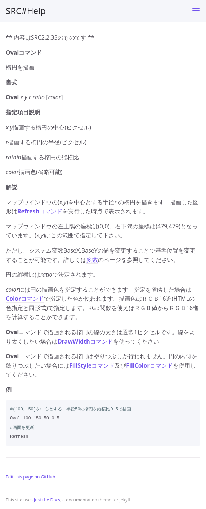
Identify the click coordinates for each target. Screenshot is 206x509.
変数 (92, 260)
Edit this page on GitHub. (31, 477)
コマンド (39, 211)
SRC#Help (26, 11)
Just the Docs (47, 500)
